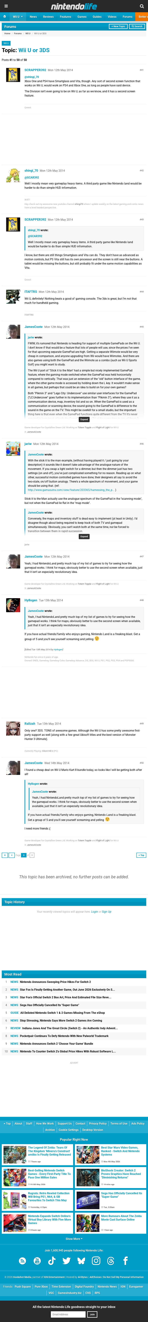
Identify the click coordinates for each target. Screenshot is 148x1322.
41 (142, 70)
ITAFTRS (31, 291)
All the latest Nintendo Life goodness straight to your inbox (74, 1307)
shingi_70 (31, 170)
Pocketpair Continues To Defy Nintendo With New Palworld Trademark (60, 1036)
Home (7, 33)
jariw (31, 337)
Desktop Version (92, 1130)
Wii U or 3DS (34, 50)
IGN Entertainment (54, 1277)
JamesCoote (34, 327)
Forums (10, 27)
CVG (88, 1293)
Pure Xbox (41, 1286)
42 (142, 170)
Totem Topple (84, 427)
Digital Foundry (84, 1286)
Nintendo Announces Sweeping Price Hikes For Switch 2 (51, 982)
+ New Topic (118, 26)
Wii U (28, 33)
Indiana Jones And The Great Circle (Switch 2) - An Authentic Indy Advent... (64, 1028)
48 (142, 600)
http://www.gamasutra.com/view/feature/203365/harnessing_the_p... (71, 490)
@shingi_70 (32, 77)
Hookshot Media (22, 1277)
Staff (29, 1123)
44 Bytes (83, 1277)
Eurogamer (136, 1286)
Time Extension (61, 1286)
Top (7, 1123)
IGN (123, 1286)
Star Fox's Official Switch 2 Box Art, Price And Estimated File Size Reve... (61, 997)
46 (142, 443)
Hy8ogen (31, 600)
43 (142, 219)
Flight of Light (103, 427)
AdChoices (95, 1277)
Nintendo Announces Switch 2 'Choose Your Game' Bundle (52, 1043)
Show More (74, 1239)
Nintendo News (107, 1286)
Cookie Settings (69, 1130)
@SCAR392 (32, 177)
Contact (80, 1123)
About (18, 1123)
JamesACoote (34, 432)
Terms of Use (118, 1123)
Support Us (65, 1123)
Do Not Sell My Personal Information (123, 1277)
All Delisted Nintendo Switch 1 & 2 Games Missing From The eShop (58, 1012)
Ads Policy (137, 1123)
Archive (50, 1130)
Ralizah (30, 723)
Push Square (23, 1286)
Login (94, 911)
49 (142, 723)
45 (142, 326)
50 (142, 763)
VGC (51, 1293)
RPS (97, 1293)
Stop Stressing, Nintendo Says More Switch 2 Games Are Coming (56, 1020)
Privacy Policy (98, 1123)
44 (142, 291)
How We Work (45, 1123)
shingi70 (79, 204)
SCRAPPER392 (35, 70)
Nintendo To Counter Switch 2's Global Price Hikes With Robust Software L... (63, 1051)
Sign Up (106, 911)
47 (142, 556)
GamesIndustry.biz (70, 1293)
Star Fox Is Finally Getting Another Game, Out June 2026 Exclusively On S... (63, 989)
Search (137, 26)
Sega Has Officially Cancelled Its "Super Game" (45, 1005)
